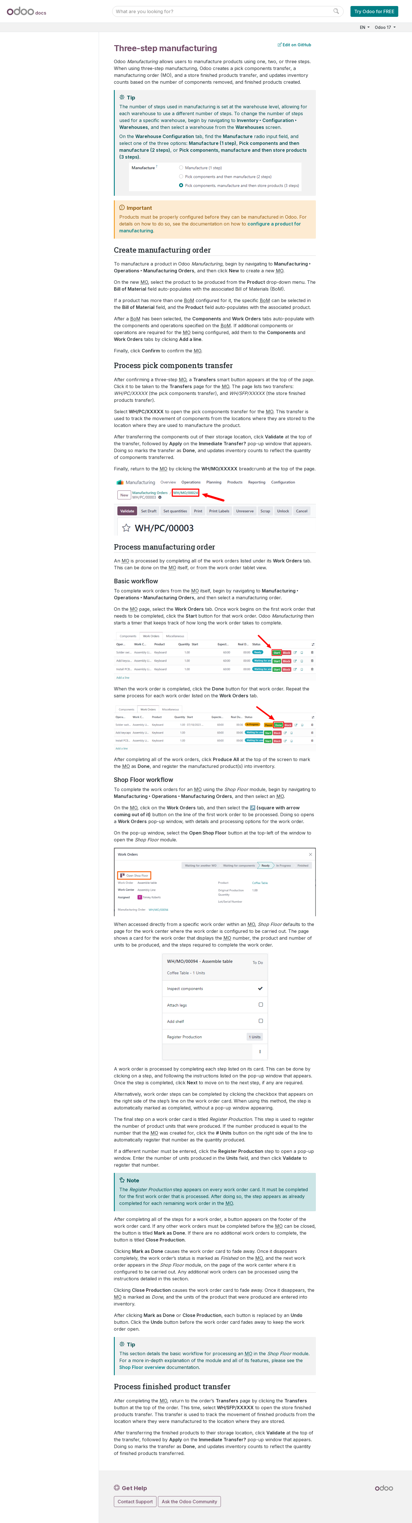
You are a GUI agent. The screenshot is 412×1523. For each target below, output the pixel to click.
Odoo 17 (383, 27)
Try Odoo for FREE (374, 11)
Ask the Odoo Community (189, 1501)
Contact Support (135, 1501)
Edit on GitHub (294, 44)
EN (363, 27)
